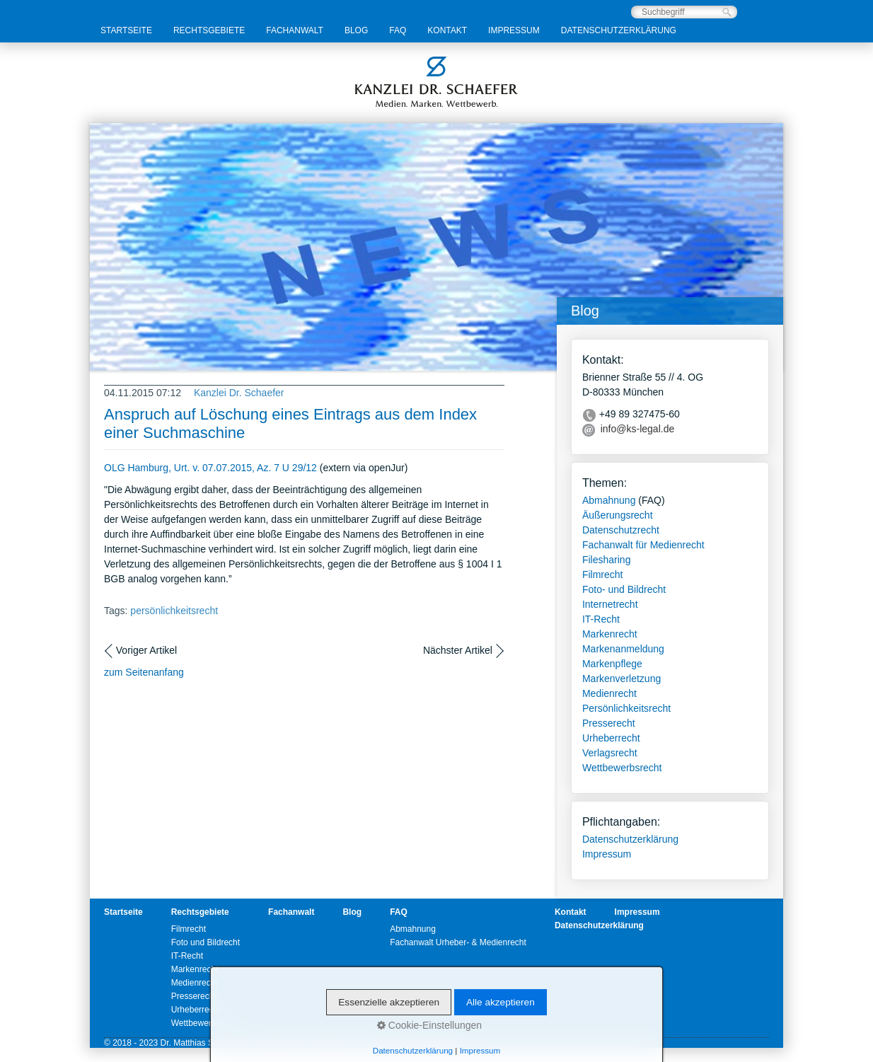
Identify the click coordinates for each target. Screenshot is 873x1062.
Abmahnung (609, 500)
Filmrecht (602, 574)
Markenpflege (612, 663)
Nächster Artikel (457, 650)
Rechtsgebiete (209, 30)
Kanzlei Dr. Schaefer (239, 392)
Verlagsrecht (609, 752)
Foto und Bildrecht (205, 942)
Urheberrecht (611, 738)
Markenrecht (609, 634)
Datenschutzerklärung (618, 30)
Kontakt (447, 30)
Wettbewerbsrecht (622, 767)
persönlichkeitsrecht (174, 610)
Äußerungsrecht (617, 515)
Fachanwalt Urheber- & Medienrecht (458, 942)
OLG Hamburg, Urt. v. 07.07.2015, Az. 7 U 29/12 (210, 467)
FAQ (397, 30)
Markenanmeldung (623, 648)
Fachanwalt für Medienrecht (643, 544)
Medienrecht (609, 693)
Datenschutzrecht (620, 530)
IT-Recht (601, 619)
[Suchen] (727, 12)
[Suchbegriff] (684, 12)
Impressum (514, 30)
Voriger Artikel (146, 650)
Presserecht (608, 723)
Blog (356, 30)
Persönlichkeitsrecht (626, 708)
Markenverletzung (621, 678)
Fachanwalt (294, 30)
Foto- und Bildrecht (624, 589)
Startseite (126, 30)
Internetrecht (610, 604)
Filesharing (606, 559)
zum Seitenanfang (144, 672)
